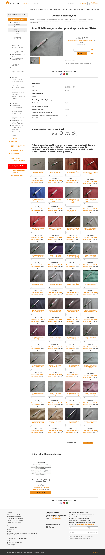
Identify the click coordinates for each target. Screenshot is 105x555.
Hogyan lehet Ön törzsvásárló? (15, 520)
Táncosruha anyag (17, 111)
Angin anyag (15, 45)
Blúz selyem (15, 27)
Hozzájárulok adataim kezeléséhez (80, 538)
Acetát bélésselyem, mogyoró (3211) (73, 365)
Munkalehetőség (12, 527)
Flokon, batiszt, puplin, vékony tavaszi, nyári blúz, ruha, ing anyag (17, 71)
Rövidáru (12, 138)
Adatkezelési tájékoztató (14, 516)
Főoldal (33, 9)
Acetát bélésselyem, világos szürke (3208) (38, 394)
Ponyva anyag (14, 153)
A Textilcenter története (13, 515)
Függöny (12, 141)
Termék (82, 3)
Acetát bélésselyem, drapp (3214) (90, 338)
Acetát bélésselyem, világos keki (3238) (38, 256)
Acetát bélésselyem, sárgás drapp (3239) (90, 229)
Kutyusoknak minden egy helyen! (18, 171)
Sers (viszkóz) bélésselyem (17, 38)
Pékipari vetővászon (18, 81)
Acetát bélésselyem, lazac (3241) (55, 229)
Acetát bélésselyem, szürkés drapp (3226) (73, 283)
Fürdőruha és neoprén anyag (16, 65)
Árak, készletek (11, 544)
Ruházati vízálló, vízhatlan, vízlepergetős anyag (16, 122)
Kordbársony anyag (18, 92)
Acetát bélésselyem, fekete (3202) (73, 421)
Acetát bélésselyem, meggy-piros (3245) (55, 200)
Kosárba (82, 53)
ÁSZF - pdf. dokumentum (14, 542)
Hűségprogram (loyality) (14, 522)
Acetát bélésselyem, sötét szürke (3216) (73, 338)
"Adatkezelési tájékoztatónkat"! (85, 524)
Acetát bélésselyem (92, 9)
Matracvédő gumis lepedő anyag (17, 48)
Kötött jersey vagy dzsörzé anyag (16, 59)
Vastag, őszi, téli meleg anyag (17, 55)
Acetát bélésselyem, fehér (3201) (90, 421)
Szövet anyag (14, 22)
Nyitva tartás (10, 529)
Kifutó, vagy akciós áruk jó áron (16, 166)
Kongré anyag (16, 89)
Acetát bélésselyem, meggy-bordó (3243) (90, 200)
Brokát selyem (17, 40)
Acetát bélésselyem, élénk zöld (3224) (90, 283)
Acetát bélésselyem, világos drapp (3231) (90, 256)
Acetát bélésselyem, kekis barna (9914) (55, 171)
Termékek (25, 3)
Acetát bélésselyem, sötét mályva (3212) (55, 365)
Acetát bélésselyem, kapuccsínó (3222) (55, 311)
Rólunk (9, 531)
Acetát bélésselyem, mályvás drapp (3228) (55, 283)
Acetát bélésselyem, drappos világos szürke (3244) (73, 201)
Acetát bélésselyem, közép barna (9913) (73, 171)
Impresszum (10, 524)
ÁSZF (8, 540)
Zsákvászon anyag (17, 79)
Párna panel (15, 129)
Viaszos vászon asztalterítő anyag (17, 114)
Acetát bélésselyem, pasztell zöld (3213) (38, 365)
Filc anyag (13, 68)
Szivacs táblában (15, 150)
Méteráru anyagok (53, 9)
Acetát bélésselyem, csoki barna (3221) (73, 311)
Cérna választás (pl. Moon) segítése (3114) (41, 480)
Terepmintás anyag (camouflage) (17, 52)
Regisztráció (95, 3)
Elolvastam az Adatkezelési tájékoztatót (81, 536)
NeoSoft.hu (95, 552)
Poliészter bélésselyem (17, 34)
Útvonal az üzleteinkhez (14, 546)
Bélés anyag (14, 77)
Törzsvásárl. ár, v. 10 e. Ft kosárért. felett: (80, 40)
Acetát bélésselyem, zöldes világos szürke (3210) (90, 366)
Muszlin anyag (16, 98)
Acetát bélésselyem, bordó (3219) (38, 338)
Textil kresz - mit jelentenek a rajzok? (17, 538)
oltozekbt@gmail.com (56, 516)
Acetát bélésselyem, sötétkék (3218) (55, 338)
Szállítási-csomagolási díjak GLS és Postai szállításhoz (22, 533)
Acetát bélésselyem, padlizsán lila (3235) (55, 256)
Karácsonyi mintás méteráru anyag (16, 126)
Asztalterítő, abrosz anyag (18, 117)
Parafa (14, 135)
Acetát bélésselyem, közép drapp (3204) (38, 421)
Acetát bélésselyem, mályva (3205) (90, 394)
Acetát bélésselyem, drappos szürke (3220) (90, 311)
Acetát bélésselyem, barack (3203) (55, 421)
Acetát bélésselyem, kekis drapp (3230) (38, 283)
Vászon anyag (14, 43)
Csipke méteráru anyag (18, 62)
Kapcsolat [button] (34, 3)
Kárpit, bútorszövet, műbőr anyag (16, 145)
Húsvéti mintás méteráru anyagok (17, 132)
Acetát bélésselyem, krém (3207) (55, 394)
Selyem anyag (67, 9)
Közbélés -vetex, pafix (16, 75)
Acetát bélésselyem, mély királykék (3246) (38, 200)
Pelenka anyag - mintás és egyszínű (18, 84)
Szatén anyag (14, 105)
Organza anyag (16, 101)
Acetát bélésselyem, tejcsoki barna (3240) (73, 229)
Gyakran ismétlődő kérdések (15, 518)
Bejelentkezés (94, 2)
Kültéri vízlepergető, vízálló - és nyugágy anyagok (16, 159)
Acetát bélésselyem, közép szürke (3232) (73, 256)
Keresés (72, 3)
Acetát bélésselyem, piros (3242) (38, 229)
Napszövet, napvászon (18, 96)
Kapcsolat (10, 526)
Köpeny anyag (16, 94)
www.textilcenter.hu (55, 518)
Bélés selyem (78, 9)
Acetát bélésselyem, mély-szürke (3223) (38, 311)
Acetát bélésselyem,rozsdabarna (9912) (90, 172)
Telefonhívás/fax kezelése (14, 535)
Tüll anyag (13, 103)
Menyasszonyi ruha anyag (17, 108)
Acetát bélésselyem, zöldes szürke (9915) (38, 171)
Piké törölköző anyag (18, 87)
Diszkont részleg (17, 175)
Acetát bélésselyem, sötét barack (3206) (73, 394)
